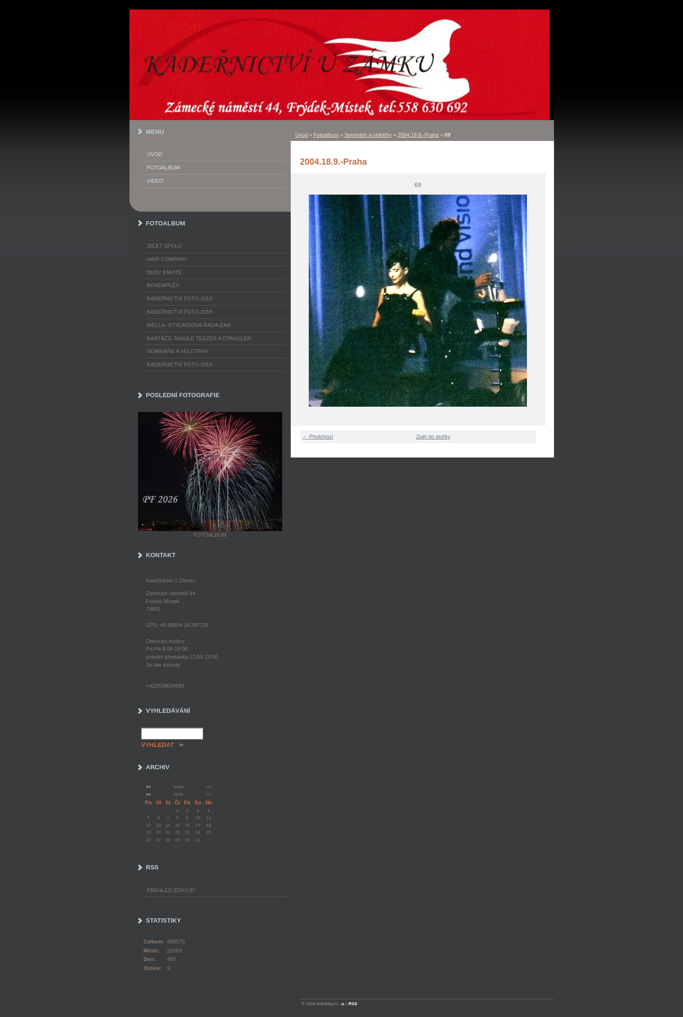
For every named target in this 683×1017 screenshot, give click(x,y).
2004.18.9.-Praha (417, 135)
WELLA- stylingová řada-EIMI (189, 325)
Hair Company (167, 259)
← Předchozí (318, 436)
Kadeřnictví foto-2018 (179, 312)
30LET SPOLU (164, 246)
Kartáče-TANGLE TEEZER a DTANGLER (199, 338)
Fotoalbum (326, 135)
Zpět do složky (433, 436)
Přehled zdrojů (171, 890)
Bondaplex (163, 285)
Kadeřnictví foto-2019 (179, 298)
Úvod (301, 135)
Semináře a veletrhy (368, 135)
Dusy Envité (164, 272)
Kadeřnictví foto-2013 (179, 364)
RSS (353, 1003)
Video (155, 181)
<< (148, 786)
